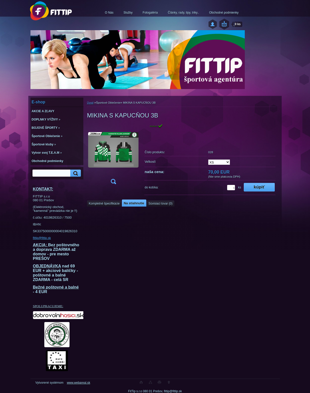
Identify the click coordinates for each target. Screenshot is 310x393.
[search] (74, 173)
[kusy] (231, 187)
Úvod (90, 102)
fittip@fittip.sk (42, 238)
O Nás (109, 12)
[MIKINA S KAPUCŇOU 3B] (113, 155)
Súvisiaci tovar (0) (161, 203)
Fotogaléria (150, 12)
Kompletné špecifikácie (104, 203)
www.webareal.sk (78, 382)
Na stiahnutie (134, 203)
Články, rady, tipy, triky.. (183, 12)
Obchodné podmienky (223, 12)
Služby (128, 12)
